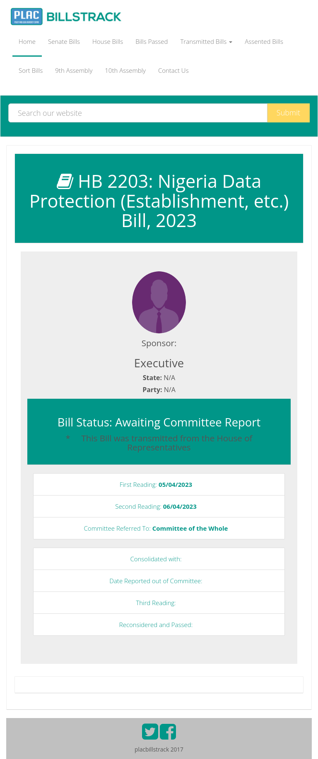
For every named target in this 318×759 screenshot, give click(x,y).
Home (27, 41)
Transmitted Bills (207, 41)
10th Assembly (125, 70)
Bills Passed (151, 41)
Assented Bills (264, 41)
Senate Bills (64, 41)
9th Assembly (73, 70)
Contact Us (173, 70)
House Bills (107, 41)
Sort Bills (31, 70)
